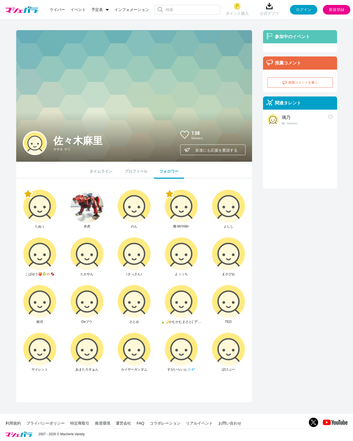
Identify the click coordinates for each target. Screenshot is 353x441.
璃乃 (286, 117)
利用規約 (13, 423)
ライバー (57, 9)
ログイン (303, 9)
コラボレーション (165, 423)
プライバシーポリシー (45, 423)
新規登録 (336, 9)
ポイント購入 (237, 9)
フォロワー (169, 171)
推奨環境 (102, 423)
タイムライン (100, 171)
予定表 (97, 9)
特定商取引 (79, 423)
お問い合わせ (229, 423)
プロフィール (136, 171)
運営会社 (123, 423)
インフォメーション (131, 9)
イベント (78, 9)
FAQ (140, 423)
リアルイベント (199, 423)
